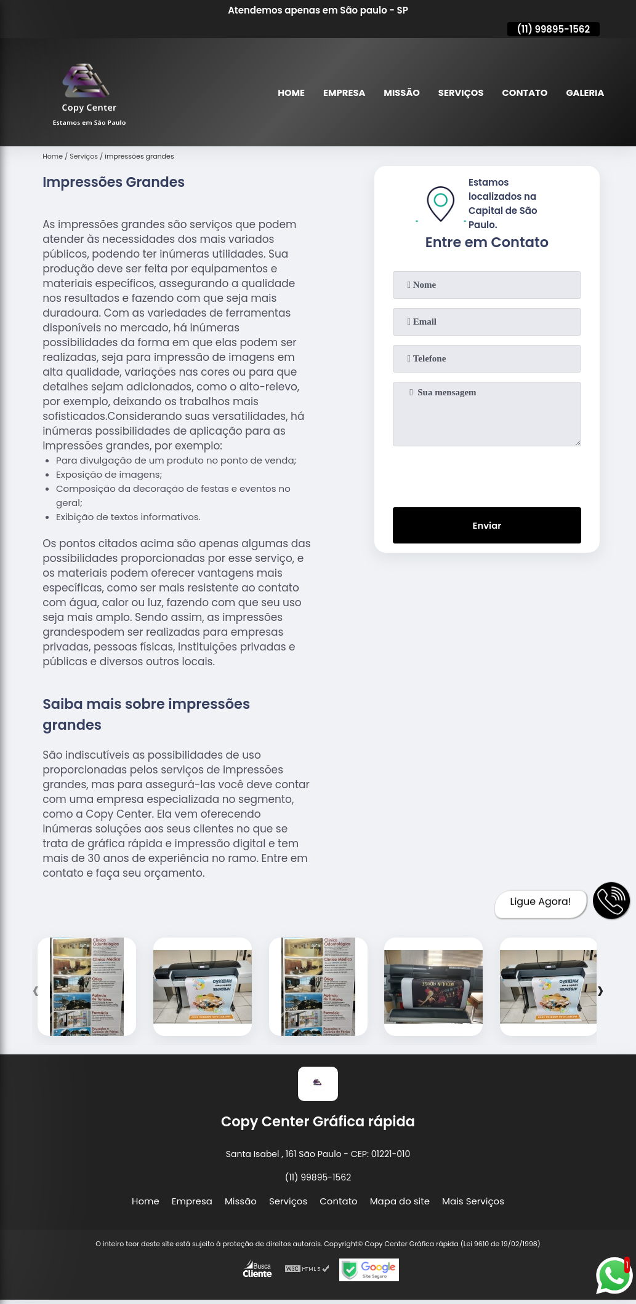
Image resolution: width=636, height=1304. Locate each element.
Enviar (486, 526)
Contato (524, 92)
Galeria (584, 92)
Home (288, 92)
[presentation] (487, 474)
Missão (399, 92)
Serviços (459, 92)
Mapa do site (400, 1201)
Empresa (341, 92)
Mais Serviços (473, 1201)
